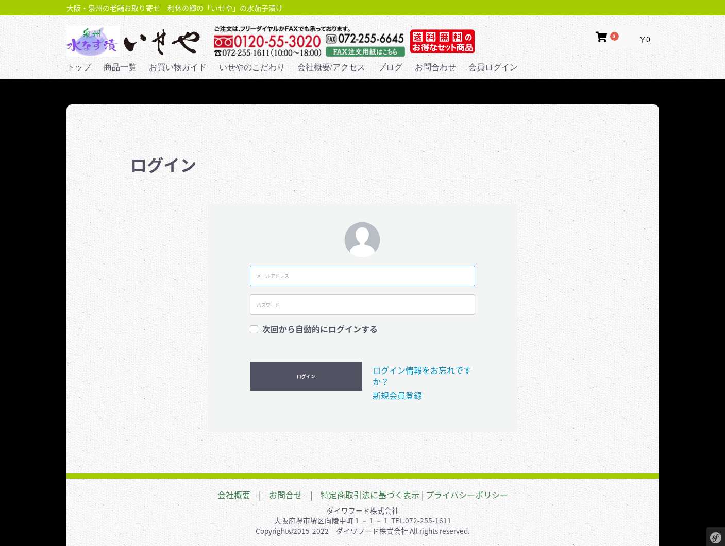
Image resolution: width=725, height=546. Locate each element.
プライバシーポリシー (467, 494)
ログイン (306, 376)
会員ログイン (493, 67)
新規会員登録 (397, 395)
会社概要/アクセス (331, 67)
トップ (78, 67)
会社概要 (233, 494)
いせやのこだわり (252, 67)
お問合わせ (435, 67)
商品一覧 (120, 67)
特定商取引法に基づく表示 (370, 494)
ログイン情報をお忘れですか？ (422, 376)
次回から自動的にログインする (320, 328)
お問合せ (285, 494)
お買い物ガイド (178, 67)
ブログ (390, 67)
